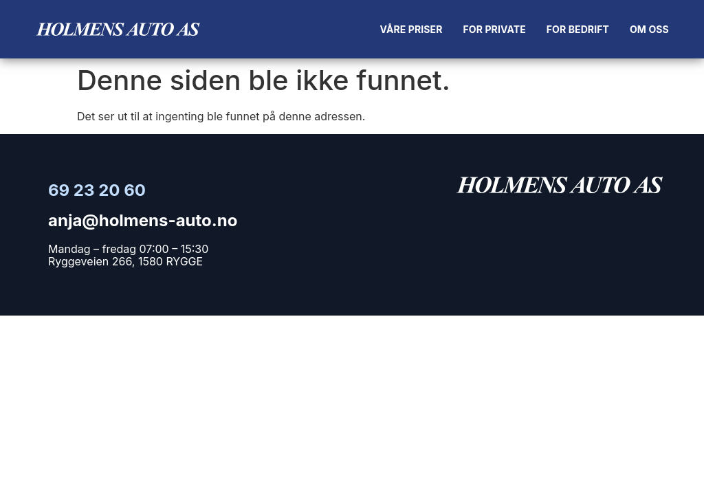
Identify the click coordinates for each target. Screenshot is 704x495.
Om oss (649, 29)
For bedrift (578, 29)
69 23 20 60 (97, 190)
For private (494, 29)
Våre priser (411, 29)
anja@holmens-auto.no (143, 220)
